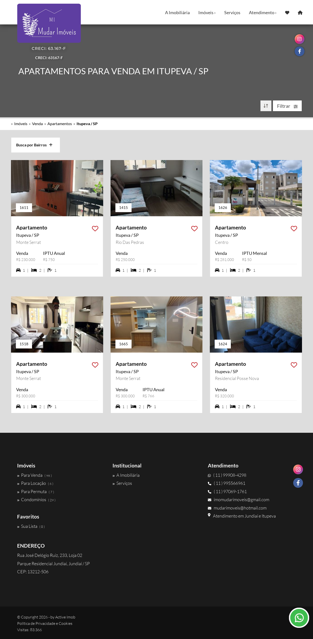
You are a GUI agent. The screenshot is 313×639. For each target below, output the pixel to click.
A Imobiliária (177, 12)
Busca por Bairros (34, 144)
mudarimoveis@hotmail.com (237, 507)
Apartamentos (59, 123)
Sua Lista (31, 526)
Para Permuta (35, 491)
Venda (37, 123)
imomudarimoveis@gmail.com (238, 499)
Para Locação (35, 483)
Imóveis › (207, 12)
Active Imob (65, 617)
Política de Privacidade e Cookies (44, 623)
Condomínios (36, 499)
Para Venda (34, 475)
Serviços (232, 12)
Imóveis (20, 123)
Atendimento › (263, 12)
